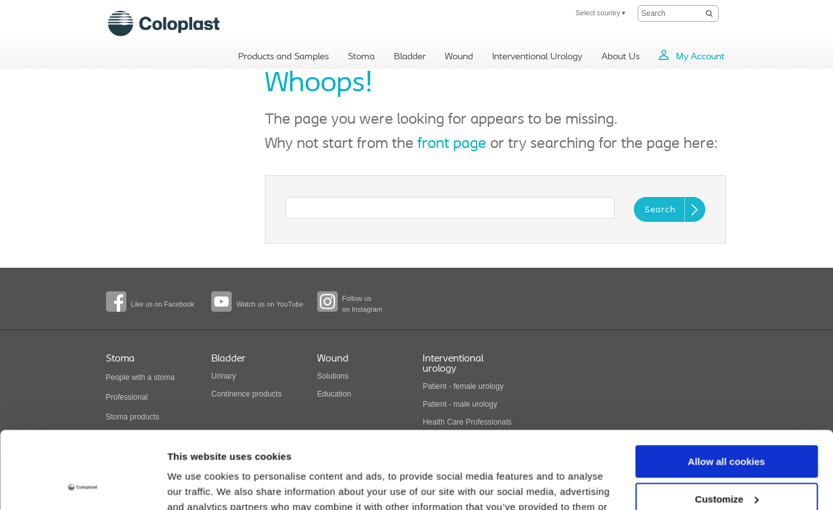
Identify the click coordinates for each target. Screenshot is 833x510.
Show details (197, 484)
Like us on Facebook (163, 304)
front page (451, 144)
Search (660, 210)
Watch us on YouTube (269, 304)
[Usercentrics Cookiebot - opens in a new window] (83, 485)
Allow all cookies (726, 389)
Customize (727, 426)
